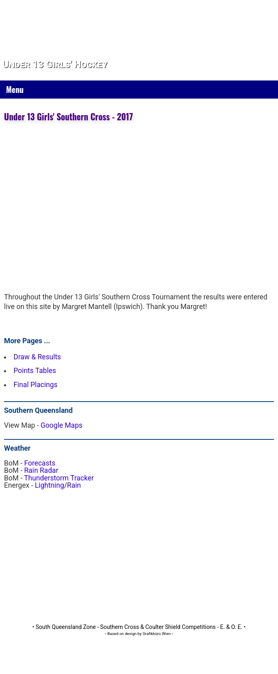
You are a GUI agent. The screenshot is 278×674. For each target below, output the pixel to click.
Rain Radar (41, 470)
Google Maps (62, 425)
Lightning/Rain (58, 485)
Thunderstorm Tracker (59, 478)
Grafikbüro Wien (157, 633)
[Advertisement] (109, 551)
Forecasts (39, 463)
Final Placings (36, 385)
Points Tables (35, 371)
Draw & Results (37, 357)
